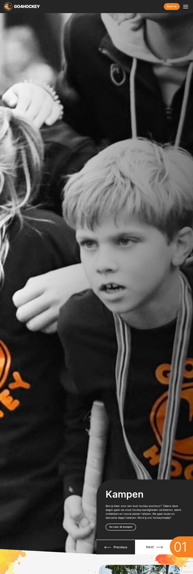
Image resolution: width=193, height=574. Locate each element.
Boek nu (172, 6)
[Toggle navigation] (185, 6)
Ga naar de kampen (120, 526)
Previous (115, 547)
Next (154, 547)
